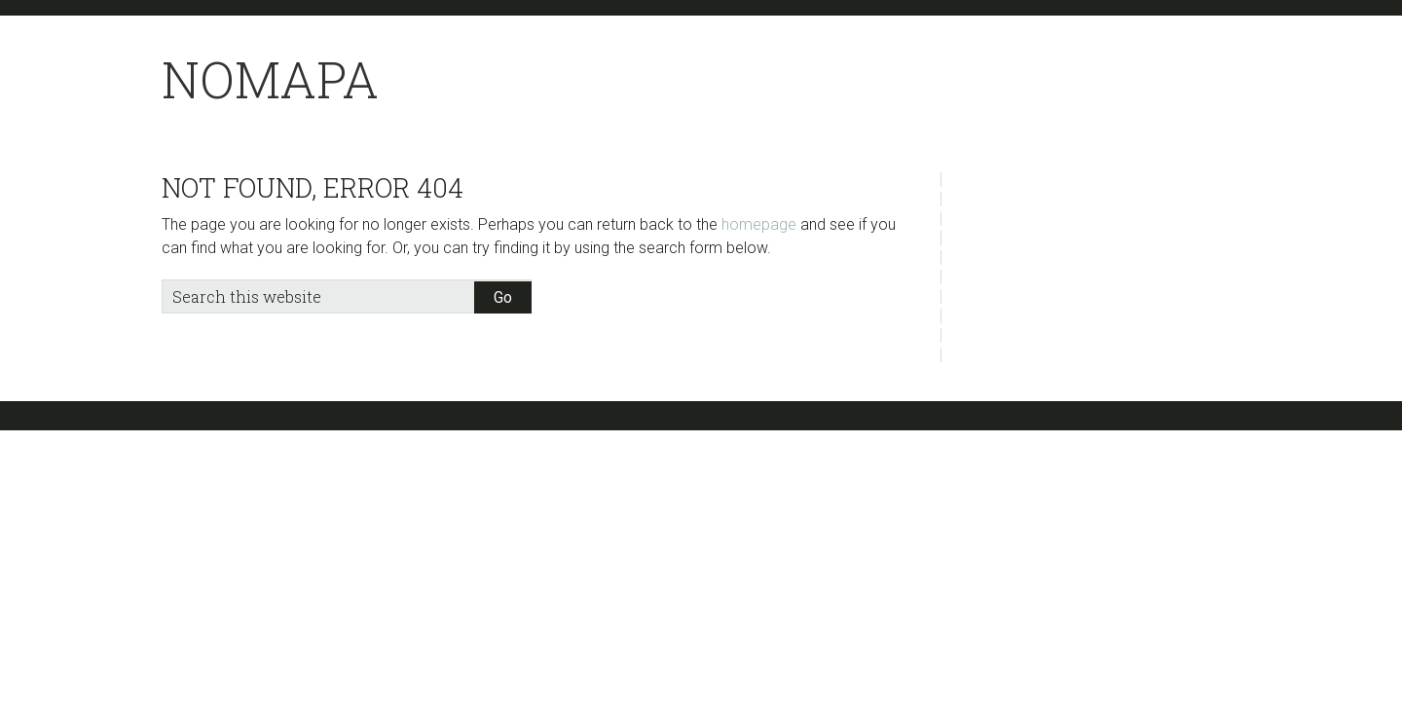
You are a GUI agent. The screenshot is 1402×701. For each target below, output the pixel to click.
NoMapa (270, 79)
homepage (758, 224)
